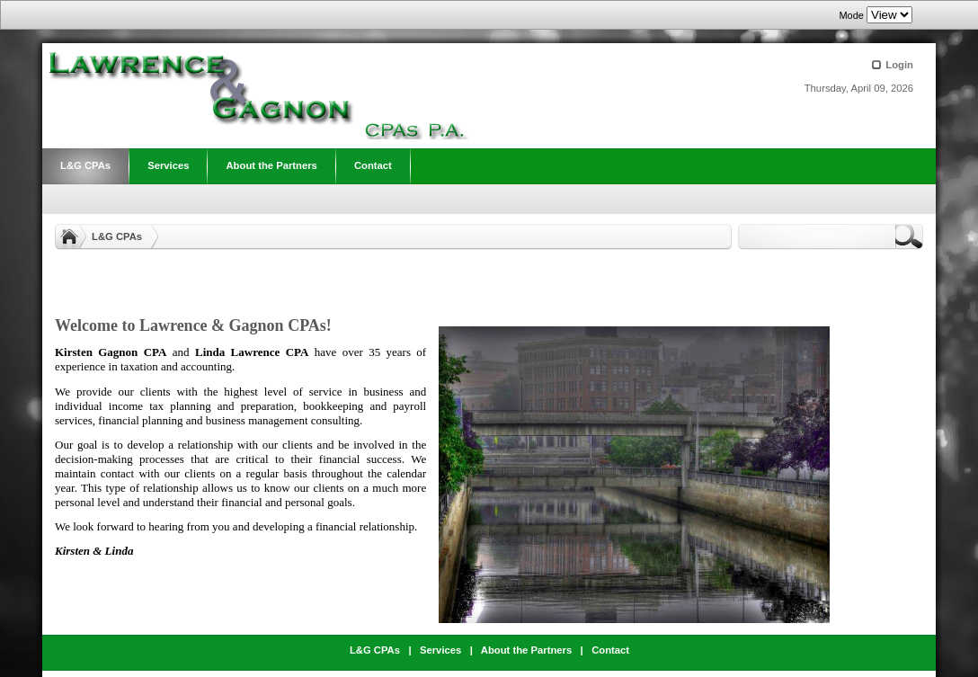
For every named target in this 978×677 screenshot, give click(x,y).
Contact (610, 650)
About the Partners (526, 650)
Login (899, 64)
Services (440, 650)
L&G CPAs (117, 236)
